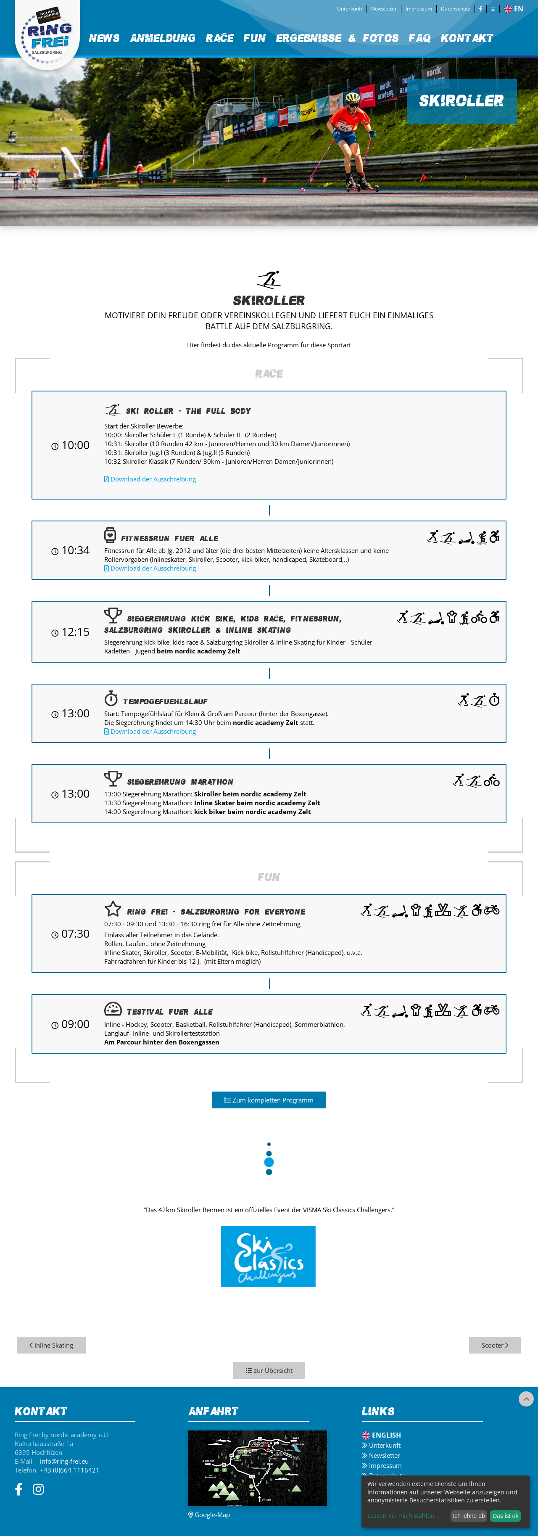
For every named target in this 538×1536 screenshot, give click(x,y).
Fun (255, 38)
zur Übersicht (269, 1370)
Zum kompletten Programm (269, 1100)
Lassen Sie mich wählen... (403, 1516)
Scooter (495, 1345)
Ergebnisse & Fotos (337, 38)
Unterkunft (349, 8)
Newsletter (384, 8)
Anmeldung (163, 38)
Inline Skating (51, 1345)
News (104, 38)
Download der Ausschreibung (150, 479)
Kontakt (467, 38)
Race (220, 38)
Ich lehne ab (469, 1515)
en (513, 8)
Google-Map (209, 1514)
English (381, 1435)
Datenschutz (455, 8)
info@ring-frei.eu (64, 1461)
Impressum (419, 8)
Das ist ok (505, 1515)
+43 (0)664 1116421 (70, 1470)
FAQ (420, 38)
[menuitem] (104, 39)
